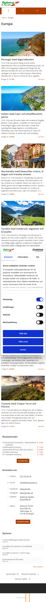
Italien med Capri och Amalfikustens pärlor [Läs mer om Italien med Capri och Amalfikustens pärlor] (21, 115)
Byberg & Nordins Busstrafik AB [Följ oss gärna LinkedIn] (27, 498)
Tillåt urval (23, 342)
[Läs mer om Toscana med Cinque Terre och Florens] (23, 401)
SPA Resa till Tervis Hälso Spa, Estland (19, 450)
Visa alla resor (23, 461)
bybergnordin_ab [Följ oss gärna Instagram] (26, 493)
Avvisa (23, 350)
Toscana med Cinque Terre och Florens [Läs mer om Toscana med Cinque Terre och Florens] (18, 405)
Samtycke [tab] (8, 257)
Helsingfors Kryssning (13, 447)
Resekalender (10, 436)
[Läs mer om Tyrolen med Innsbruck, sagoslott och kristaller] (23, 226)
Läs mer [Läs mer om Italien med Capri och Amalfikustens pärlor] (41, 137)
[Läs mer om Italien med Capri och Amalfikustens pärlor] (23, 112)
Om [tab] (37, 257)
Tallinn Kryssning (12, 452)
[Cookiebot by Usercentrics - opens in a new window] (32, 250)
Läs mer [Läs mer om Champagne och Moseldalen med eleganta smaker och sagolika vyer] (41, 369)
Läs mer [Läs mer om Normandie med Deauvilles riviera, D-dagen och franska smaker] (41, 194)
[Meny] (37, 11)
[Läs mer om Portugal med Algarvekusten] (23, 56)
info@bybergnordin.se (28, 482)
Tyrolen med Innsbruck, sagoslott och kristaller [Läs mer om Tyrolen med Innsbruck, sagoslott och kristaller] (22, 230)
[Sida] (8, 11)
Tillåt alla (23, 333)
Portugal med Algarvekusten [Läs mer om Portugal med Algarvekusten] (17, 59)
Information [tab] (23, 257)
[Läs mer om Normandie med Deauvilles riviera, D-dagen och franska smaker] (23, 169)
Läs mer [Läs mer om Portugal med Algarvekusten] (41, 79)
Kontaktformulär (23, 522)
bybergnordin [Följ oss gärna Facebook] (25, 489)
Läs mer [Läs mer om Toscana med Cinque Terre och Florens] (41, 426)
